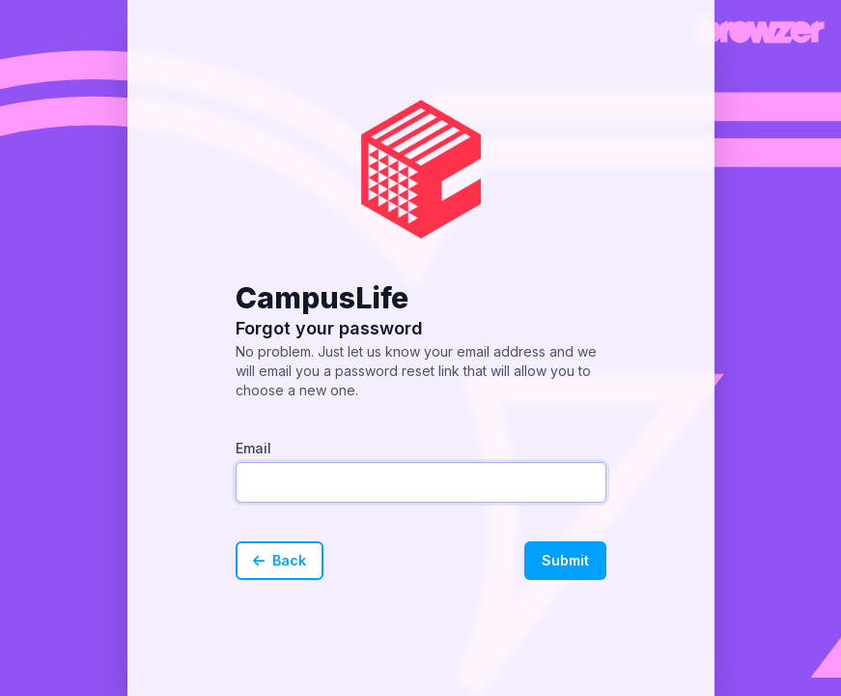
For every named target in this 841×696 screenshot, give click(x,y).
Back (279, 560)
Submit (565, 560)
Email (253, 448)
